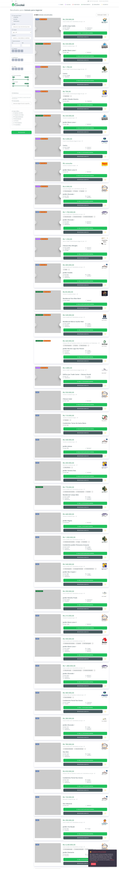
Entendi (93, 864)
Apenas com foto (18, 113)
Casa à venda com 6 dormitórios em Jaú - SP (74, 777)
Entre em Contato (14, 850)
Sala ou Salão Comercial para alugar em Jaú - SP (75, 67)
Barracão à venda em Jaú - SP (70, 433)
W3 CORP (65, 867)
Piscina (16, 120)
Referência (15, 93)
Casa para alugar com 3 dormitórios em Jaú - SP (75, 181)
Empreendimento (18, 117)
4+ (21, 51)
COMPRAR (16, 17)
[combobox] (21, 26)
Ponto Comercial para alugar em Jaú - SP (73, 135)
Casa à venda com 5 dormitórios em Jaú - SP (74, 662)
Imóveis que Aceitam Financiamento (18, 846)
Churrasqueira (18, 122)
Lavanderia (17, 124)
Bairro (14, 35)
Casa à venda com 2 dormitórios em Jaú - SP (74, 525)
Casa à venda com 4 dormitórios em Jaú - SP (74, 204)
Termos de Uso (33, 848)
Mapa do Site (32, 852)
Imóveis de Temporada (15, 842)
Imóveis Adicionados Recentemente (18, 844)
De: (12, 43)
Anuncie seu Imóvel (33, 842)
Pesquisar (21, 132)
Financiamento (17, 118)
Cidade (14, 29)
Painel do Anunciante (93, 1)
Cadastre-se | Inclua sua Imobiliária (37, 844)
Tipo (13, 24)
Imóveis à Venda (14, 838)
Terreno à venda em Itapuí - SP (70, 387)
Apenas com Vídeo (19, 115)
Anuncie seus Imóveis (103, 1)
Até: (23, 43)
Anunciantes (15, 101)
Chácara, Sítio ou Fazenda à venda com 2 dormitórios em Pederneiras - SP (81, 318)
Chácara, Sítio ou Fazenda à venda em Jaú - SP (74, 639)
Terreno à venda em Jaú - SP (70, 44)
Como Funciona (32, 846)
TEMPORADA (16, 21)
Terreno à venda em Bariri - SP (70, 158)
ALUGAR (15, 19)
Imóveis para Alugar (14, 840)
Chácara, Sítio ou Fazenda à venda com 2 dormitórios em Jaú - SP (79, 708)
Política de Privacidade (35, 850)
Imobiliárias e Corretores (16, 848)
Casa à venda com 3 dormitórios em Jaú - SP (74, 21)
